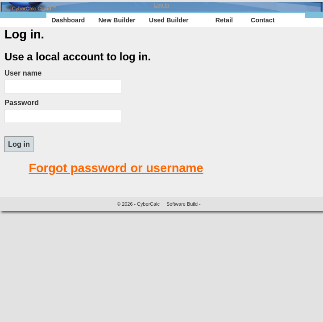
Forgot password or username (116, 168)
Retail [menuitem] (224, 20)
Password (21, 102)
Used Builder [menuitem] (169, 20)
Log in (162, 5)
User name (22, 73)
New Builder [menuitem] (116, 20)
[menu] (175, 20)
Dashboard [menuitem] (68, 20)
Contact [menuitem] (263, 20)
